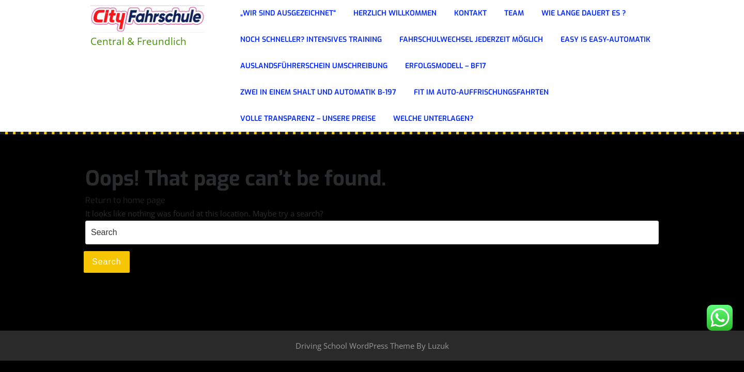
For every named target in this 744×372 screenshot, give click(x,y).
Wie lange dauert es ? (583, 13)
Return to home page (125, 200)
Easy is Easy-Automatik (605, 39)
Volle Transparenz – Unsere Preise (308, 118)
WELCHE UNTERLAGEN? (433, 118)
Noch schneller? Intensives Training (311, 39)
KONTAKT (470, 13)
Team (514, 13)
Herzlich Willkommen (395, 13)
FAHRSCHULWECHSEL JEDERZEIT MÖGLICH (471, 39)
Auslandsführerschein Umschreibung (314, 66)
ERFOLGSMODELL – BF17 (445, 66)
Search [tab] (106, 261)
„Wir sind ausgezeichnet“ (288, 13)
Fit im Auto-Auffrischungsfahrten (481, 92)
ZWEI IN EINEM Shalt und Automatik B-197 (318, 92)
